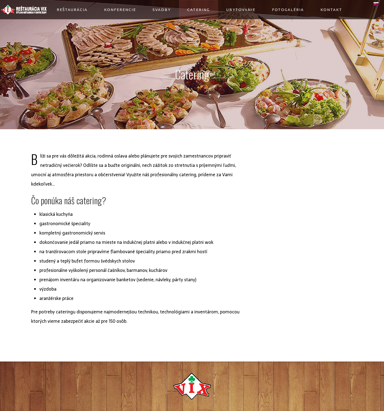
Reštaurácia (72, 10)
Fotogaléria (288, 10)
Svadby (161, 10)
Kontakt (331, 10)
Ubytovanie (240, 10)
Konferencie (120, 10)
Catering (198, 10)
